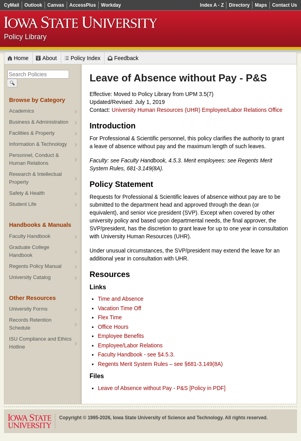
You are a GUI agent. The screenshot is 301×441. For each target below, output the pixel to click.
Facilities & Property (32, 133)
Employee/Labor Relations (130, 345)
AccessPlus (82, 5)
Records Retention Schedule (30, 324)
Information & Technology (38, 144)
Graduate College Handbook (29, 251)
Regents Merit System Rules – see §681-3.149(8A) (160, 364)
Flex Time (110, 317)
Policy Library (25, 37)
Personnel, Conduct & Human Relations (34, 159)
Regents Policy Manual (35, 266)
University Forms (28, 309)
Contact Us (284, 5)
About (49, 58)
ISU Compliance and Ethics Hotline (40, 343)
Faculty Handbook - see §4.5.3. (136, 354)
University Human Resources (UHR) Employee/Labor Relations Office (197, 110)
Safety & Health (27, 193)
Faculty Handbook (29, 236)
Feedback (126, 58)
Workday (111, 5)
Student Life (22, 204)
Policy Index (85, 58)
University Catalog (30, 277)
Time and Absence (120, 299)
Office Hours (113, 327)
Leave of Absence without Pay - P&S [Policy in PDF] (162, 388)
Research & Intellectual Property (35, 178)
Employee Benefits (121, 336)
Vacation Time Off (119, 308)
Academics (21, 111)
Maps (261, 5)
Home (21, 58)
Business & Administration (38, 122)
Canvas (55, 5)
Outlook (33, 5)
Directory (239, 5)
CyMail (11, 5)
